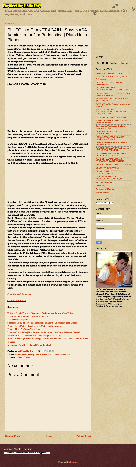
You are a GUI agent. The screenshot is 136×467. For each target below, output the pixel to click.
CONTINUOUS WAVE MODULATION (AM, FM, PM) (110, 178)
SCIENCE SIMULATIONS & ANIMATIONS (109, 83)
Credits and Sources (19, 294)
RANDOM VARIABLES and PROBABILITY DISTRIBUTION (110, 160)
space (56, 355)
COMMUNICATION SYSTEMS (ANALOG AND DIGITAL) (111, 154)
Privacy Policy (102, 192)
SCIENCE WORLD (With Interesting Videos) (113, 105)
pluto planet (33, 355)
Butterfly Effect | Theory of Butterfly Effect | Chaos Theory (34, 335)
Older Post (84, 436)
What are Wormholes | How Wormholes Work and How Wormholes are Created (43, 332)
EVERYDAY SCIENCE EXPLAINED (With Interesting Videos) (112, 100)
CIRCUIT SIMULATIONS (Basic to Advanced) (112, 78)
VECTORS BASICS (105, 182)
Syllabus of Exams (105, 189)
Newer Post (12, 436)
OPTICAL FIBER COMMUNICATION (113, 164)
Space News (66, 355)
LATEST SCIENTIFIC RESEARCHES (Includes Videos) (112, 89)
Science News (46, 355)
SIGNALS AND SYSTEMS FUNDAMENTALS (108, 172)
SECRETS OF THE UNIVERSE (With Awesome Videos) (113, 94)
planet (18, 355)
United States (23, 357)
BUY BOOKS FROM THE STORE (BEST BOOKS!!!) (111, 122)
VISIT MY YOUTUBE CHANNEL (111, 73)
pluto (24, 355)
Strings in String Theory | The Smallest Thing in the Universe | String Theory (42, 323)
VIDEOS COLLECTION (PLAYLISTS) (107, 133)
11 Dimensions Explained (18, 319)
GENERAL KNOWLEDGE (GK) (111, 117)
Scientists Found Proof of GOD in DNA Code (27, 316)
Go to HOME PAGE (16, 300)
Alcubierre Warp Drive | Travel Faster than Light (29, 345)
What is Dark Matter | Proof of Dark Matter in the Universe (34, 326)
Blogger (73, 462)
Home (48, 436)
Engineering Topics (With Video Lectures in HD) (110, 127)
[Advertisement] (48, 184)
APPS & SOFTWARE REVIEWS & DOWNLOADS (111, 143)
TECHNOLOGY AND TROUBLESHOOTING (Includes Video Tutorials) (111, 112)
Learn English (102, 186)
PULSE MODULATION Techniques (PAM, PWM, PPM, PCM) (112, 149)
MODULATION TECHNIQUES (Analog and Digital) (110, 138)
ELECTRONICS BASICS (107, 168)
